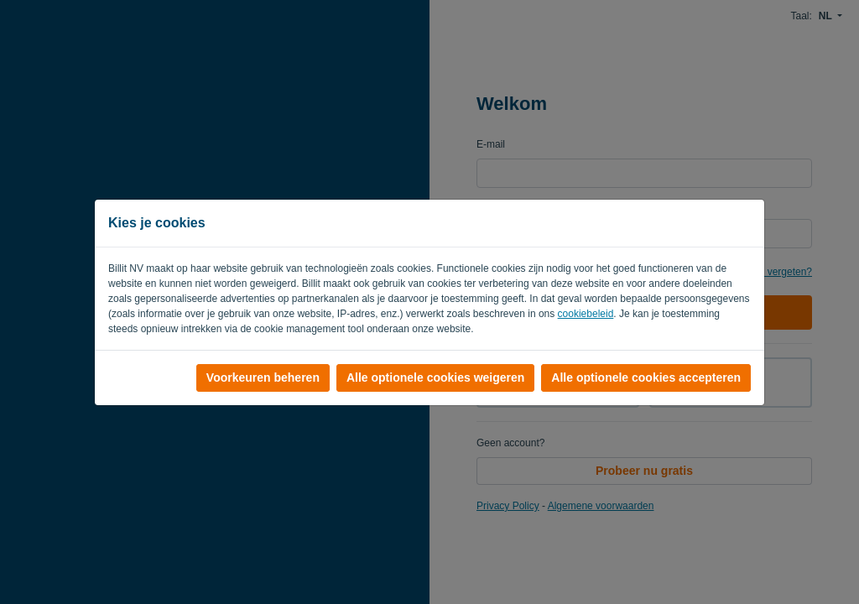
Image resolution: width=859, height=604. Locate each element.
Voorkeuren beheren (263, 377)
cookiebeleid (586, 314)
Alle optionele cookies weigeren (435, 377)
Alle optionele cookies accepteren (646, 377)
